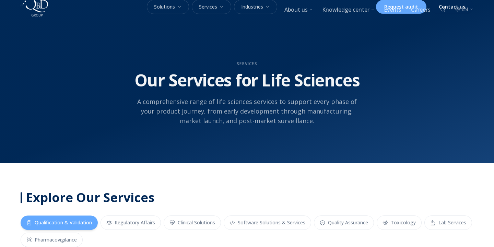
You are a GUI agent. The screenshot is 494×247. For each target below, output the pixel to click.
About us (298, 9)
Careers (421, 9)
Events (392, 9)
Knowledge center (348, 9)
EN (464, 9)
